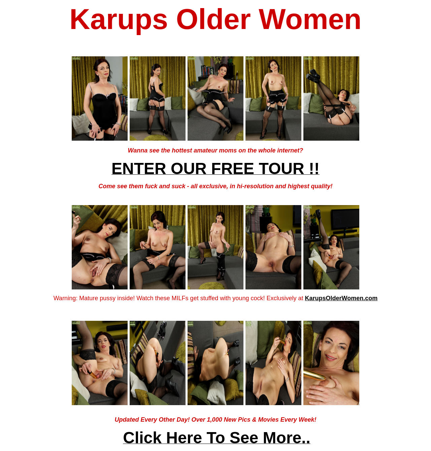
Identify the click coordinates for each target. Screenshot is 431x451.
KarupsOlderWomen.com (341, 298)
